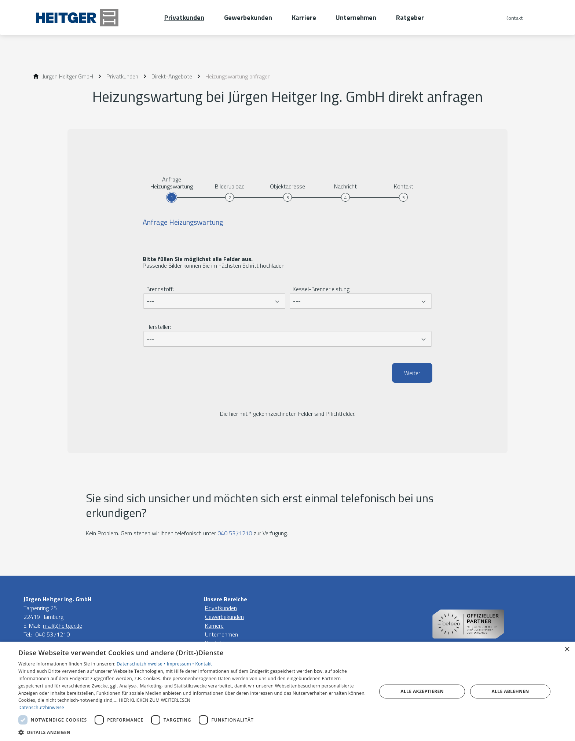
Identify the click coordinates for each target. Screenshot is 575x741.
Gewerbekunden (224, 616)
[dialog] (287, 691)
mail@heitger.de (62, 625)
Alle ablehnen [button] (510, 691)
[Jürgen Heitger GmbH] (68, 76)
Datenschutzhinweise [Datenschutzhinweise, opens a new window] (41, 707)
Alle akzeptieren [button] (422, 691)
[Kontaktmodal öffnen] (509, 17)
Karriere (214, 625)
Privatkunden (221, 608)
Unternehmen (221, 634)
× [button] (566, 649)
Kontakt (203, 664)
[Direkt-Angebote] (171, 76)
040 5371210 (234, 533)
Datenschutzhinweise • (141, 664)
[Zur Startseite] (94, 17)
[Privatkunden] (122, 76)
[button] (192, 732)
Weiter (412, 372)
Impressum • (181, 664)
